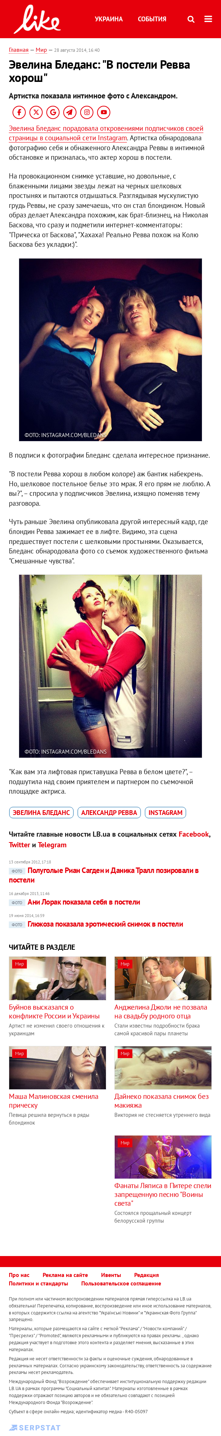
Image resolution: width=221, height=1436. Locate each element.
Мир (41, 49)
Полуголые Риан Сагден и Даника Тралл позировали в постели (104, 875)
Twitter (19, 844)
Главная (19, 49)
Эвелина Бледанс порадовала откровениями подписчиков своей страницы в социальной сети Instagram (106, 133)
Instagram (165, 812)
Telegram (52, 844)
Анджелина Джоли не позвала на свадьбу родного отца (160, 1011)
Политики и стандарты (38, 1283)
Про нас (19, 1274)
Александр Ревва (109, 812)
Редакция (146, 1274)
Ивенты (111, 1274)
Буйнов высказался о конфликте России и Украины (54, 1011)
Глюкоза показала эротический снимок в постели (96, 924)
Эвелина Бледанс (41, 812)
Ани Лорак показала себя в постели (74, 902)
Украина (109, 19)
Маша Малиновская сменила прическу (53, 1101)
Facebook (194, 834)
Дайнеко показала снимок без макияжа (161, 1101)
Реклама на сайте (65, 1274)
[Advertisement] (70, 1186)
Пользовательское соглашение (121, 1283)
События (152, 19)
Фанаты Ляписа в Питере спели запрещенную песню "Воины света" (162, 1194)
